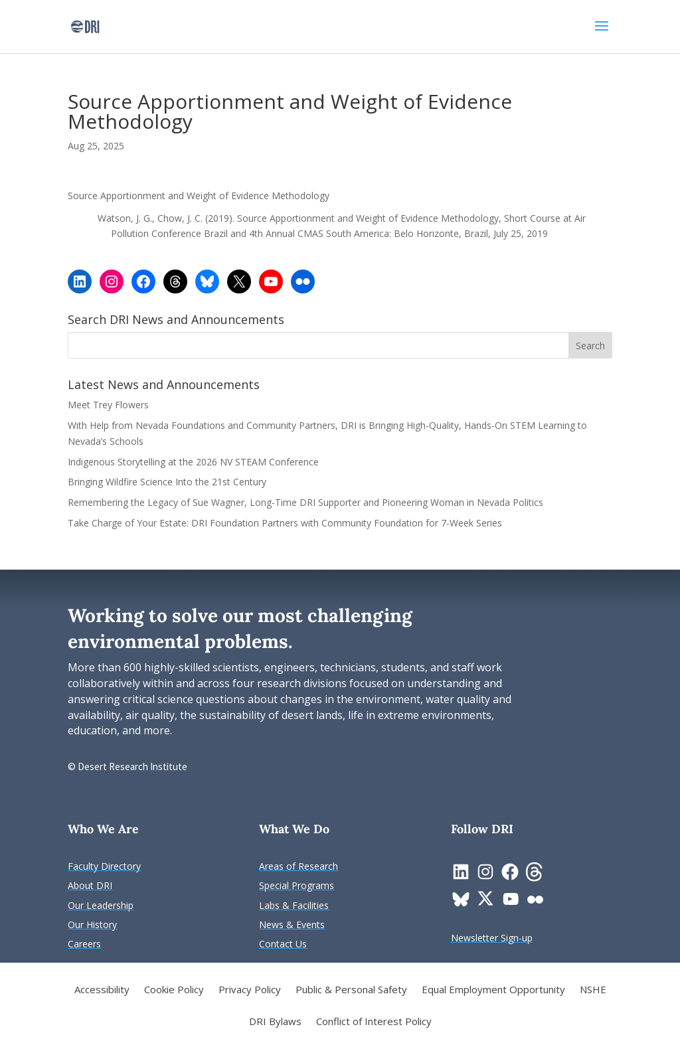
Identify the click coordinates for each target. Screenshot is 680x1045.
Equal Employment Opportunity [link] (493, 990)
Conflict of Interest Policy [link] (374, 1022)
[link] (84, 25)
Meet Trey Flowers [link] (108, 404)
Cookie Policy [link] (174, 990)
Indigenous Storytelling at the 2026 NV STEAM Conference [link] (193, 461)
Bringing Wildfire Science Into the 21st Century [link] (168, 481)
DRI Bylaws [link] (275, 1022)
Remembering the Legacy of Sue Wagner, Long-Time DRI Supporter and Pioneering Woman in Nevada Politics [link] (305, 502)
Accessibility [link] (101, 990)
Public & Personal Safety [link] (351, 990)
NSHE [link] (593, 990)
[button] (601, 34)
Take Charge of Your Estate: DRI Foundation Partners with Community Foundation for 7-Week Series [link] (285, 523)
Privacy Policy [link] (249, 990)
